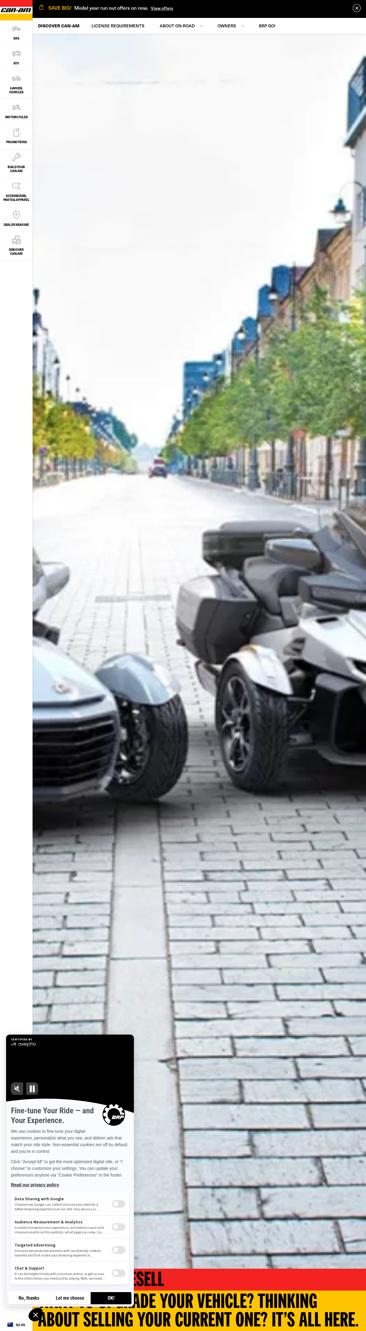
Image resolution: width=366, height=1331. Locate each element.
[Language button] (16, 1325)
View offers (162, 8)
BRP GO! (267, 25)
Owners (227, 25)
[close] (357, 8)
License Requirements (118, 25)
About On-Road (177, 25)
